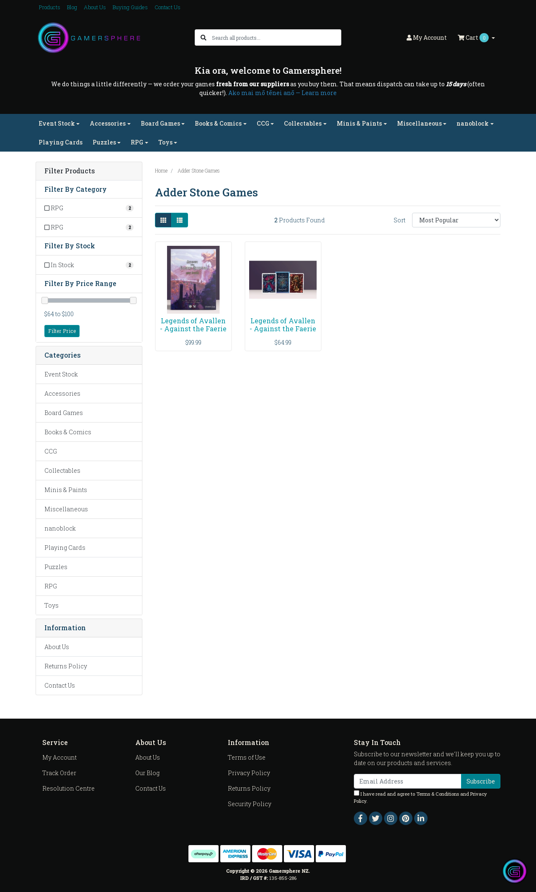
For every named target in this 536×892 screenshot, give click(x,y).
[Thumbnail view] (163, 220)
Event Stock (61, 374)
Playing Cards (60, 142)
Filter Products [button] (69, 171)
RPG (50, 586)
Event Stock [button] (57, 123)
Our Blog (147, 773)
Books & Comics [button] (218, 123)
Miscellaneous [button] (419, 123)
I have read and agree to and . (420, 797)
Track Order (59, 773)
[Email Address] (407, 781)
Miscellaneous (66, 509)
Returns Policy (65, 666)
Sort (399, 220)
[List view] (179, 220)
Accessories (62, 393)
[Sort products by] (456, 220)
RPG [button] (137, 142)
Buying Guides (130, 7)
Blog (72, 7)
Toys (51, 605)
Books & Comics (67, 432)
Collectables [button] (303, 123)
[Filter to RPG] (89, 208)
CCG (50, 451)
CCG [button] (263, 123)
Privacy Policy (249, 773)
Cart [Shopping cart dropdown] (474, 37)
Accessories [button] (108, 123)
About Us (95, 7)
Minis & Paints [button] (359, 123)
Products (49, 7)
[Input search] (276, 37)
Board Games (63, 413)
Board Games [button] (160, 123)
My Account (59, 757)
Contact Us (167, 7)
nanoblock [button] (472, 123)
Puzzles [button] (104, 142)
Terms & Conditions (437, 794)
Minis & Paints (65, 490)
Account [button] (427, 37)
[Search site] (203, 37)
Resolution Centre (68, 788)
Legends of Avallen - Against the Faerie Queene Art (193, 328)
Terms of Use (246, 757)
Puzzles (55, 567)
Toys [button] (165, 142)
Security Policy (249, 804)
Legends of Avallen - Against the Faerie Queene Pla (283, 328)
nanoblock (60, 528)
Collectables (62, 470)
